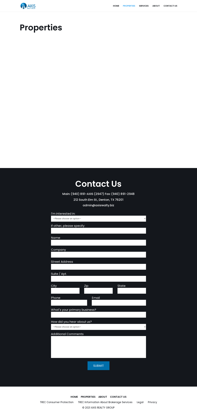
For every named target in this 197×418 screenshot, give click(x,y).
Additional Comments (67, 334)
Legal (140, 402)
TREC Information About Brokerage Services (105, 402)
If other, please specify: (68, 226)
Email (96, 298)
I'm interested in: (63, 214)
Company (58, 250)
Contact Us (170, 6)
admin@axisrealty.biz (98, 205)
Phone (55, 298)
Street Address (62, 262)
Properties (129, 6)
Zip (86, 286)
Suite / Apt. (59, 274)
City (54, 286)
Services (144, 6)
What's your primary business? (73, 310)
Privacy (152, 402)
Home (116, 6)
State (121, 286)
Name (55, 238)
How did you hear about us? (71, 322)
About (156, 6)
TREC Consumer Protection (57, 402)
